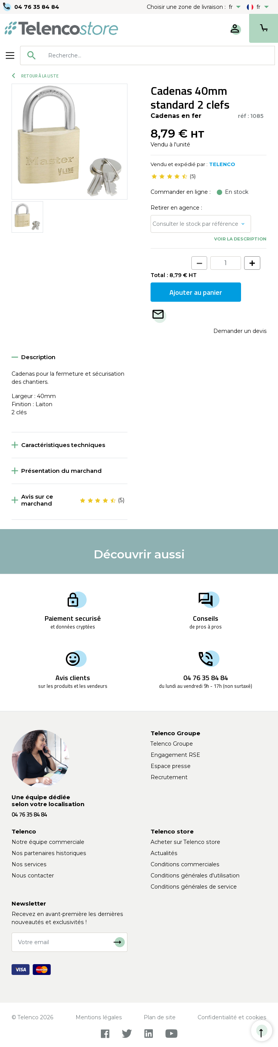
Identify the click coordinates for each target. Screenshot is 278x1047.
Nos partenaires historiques (49, 853)
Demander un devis (239, 331)
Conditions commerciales (185, 864)
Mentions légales (98, 1017)
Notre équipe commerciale (48, 842)
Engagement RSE (175, 754)
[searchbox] (158, 55)
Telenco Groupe (172, 743)
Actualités (164, 853)
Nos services (29, 864)
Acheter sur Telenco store (185, 842)
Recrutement (169, 777)
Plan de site (160, 1017)
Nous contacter (33, 875)
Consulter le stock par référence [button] (195, 223)
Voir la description (240, 239)
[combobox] (147, 55)
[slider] (169, 176)
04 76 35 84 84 (36, 6)
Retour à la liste (35, 76)
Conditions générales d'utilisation (195, 875)
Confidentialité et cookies (232, 1017)
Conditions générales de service (194, 886)
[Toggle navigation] (10, 55)
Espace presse (171, 766)
